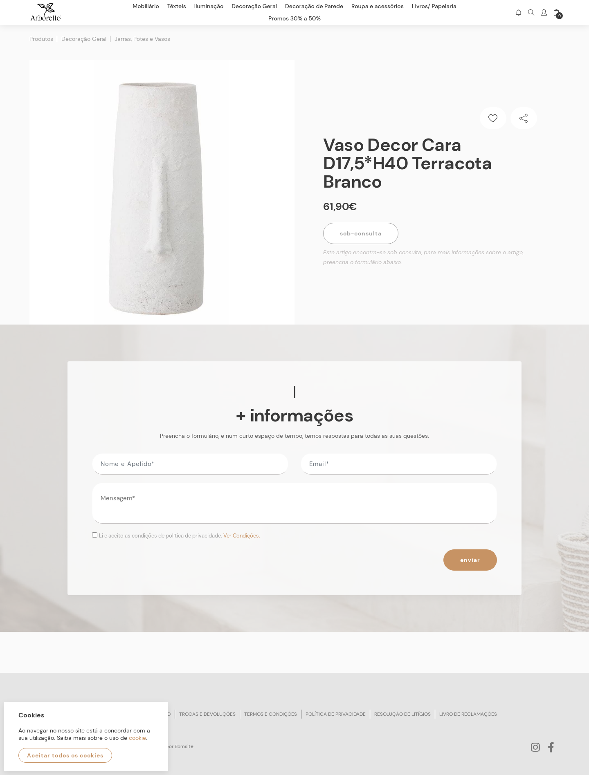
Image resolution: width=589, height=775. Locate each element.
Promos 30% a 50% (294, 18)
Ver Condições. (241, 535)
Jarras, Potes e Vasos (142, 39)
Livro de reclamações (468, 714)
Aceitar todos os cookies (65, 755)
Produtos (41, 39)
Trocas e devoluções (207, 714)
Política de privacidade (336, 714)
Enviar (470, 560)
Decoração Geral (83, 39)
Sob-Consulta (361, 233)
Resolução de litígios (402, 714)
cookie (137, 737)
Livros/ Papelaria (434, 6)
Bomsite (184, 746)
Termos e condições (270, 714)
